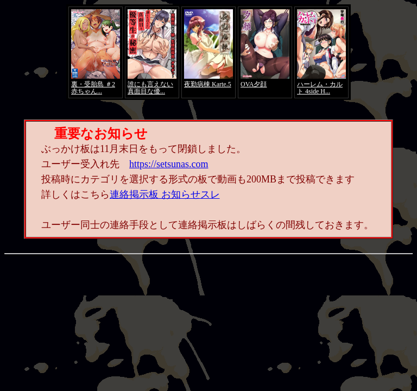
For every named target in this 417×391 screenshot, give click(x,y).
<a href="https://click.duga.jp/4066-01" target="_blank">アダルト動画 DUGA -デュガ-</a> (208, 52)
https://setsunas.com (168, 164)
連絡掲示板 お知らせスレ (165, 194)
